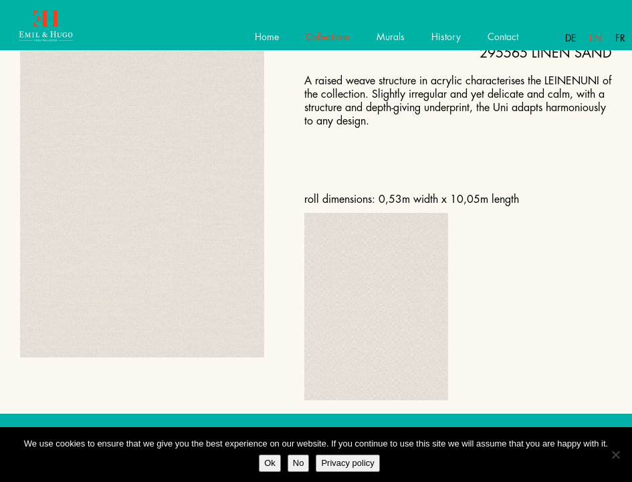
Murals (391, 37)
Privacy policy (347, 463)
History (446, 37)
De (570, 38)
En (595, 38)
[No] (615, 454)
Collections (328, 37)
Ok (270, 463)
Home (267, 37)
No (298, 463)
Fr (620, 38)
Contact (503, 37)
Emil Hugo (58, 30)
